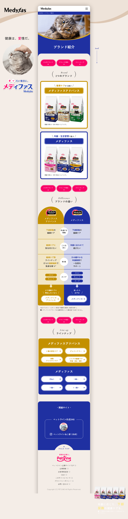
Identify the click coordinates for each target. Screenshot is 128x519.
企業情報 (63, 490)
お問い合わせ (63, 506)
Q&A (63, 497)
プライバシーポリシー (63, 503)
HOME (41, 13)
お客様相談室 (63, 494)
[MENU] (86, 8)
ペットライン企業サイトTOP (63, 487)
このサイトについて (62, 500)
